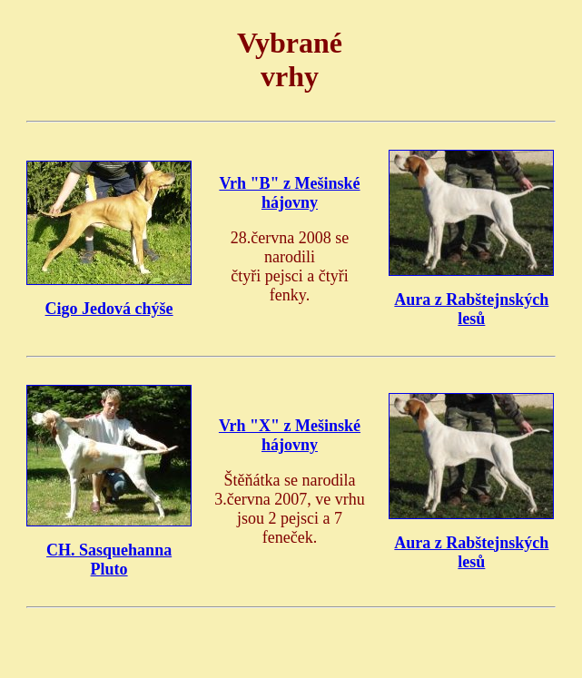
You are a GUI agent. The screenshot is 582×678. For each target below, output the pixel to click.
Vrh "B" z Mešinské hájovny (289, 192)
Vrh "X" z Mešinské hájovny (289, 435)
